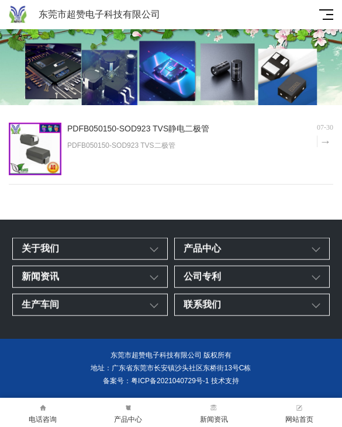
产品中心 (128, 412)
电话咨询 (42, 412)
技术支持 (225, 381)
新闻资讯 (214, 412)
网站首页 (299, 412)
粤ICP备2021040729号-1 (170, 381)
